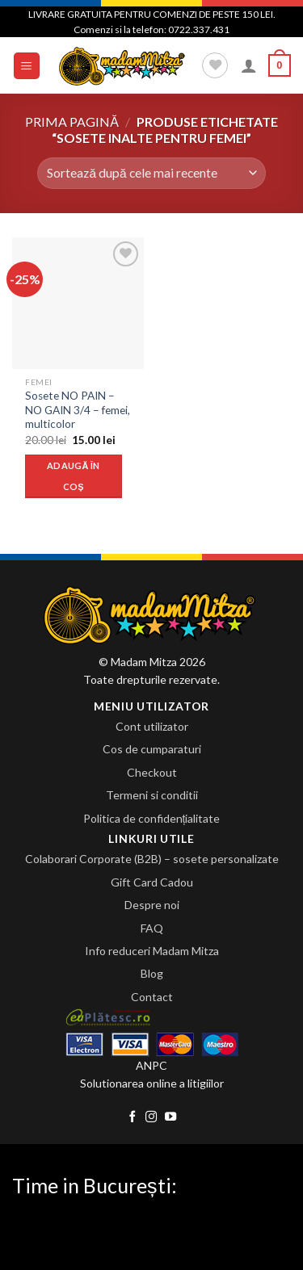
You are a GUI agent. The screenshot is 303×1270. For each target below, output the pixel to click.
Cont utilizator (152, 726)
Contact (152, 997)
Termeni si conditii (152, 795)
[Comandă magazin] (151, 173)
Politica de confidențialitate (152, 818)
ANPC (151, 1065)
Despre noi (151, 905)
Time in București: (94, 1185)
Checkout (152, 772)
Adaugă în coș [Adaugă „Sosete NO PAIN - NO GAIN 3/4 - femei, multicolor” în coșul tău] (73, 476)
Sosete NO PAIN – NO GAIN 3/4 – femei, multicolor (77, 409)
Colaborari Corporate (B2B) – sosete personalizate (152, 859)
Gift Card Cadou (152, 882)
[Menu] (27, 65)
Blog (152, 973)
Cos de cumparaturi (152, 749)
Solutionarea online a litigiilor (152, 1083)
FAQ (152, 928)
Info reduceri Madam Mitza (152, 951)
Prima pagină (72, 121)
